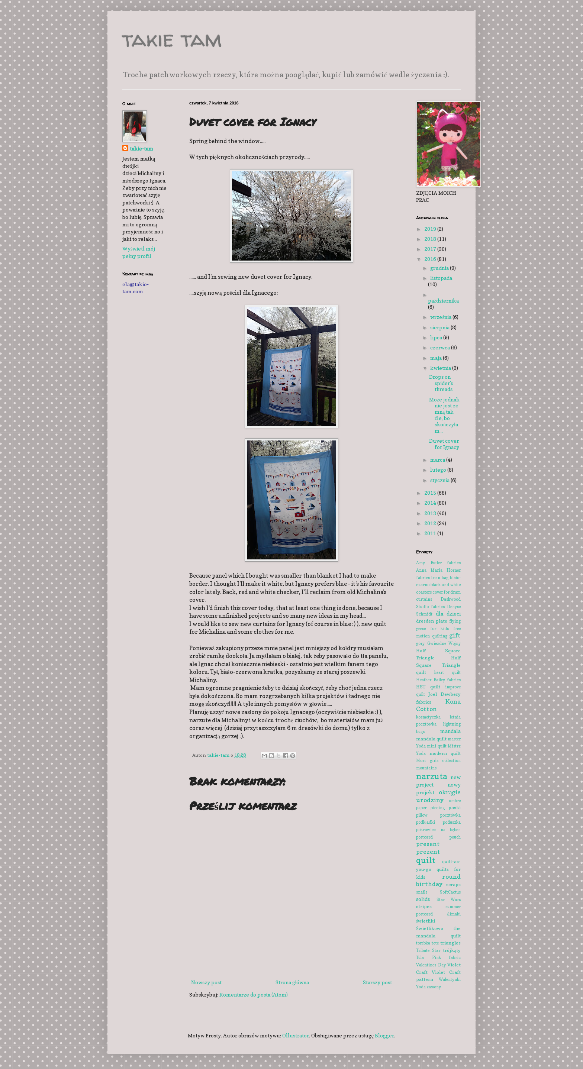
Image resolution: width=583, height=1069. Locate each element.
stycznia (440, 480)
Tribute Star (428, 950)
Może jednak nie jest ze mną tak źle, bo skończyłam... (444, 415)
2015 (430, 493)
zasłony (433, 986)
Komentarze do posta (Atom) (253, 994)
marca (438, 459)
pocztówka (450, 815)
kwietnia (441, 368)
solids (423, 899)
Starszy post (377, 982)
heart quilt (447, 672)
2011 (430, 533)
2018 (430, 239)
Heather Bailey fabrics (438, 679)
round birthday (438, 880)
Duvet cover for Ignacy (444, 443)
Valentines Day (431, 965)
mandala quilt (431, 739)
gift (455, 635)
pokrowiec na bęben (438, 829)
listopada (441, 278)
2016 (430, 259)
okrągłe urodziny (438, 796)
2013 (430, 513)
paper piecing (430, 807)
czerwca (440, 347)
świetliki (425, 921)
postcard (424, 837)
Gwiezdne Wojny (444, 643)
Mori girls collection (438, 760)
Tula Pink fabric (438, 957)
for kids (439, 628)
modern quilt (445, 753)
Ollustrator (295, 1035)
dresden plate (431, 621)
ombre (455, 800)
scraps (453, 884)
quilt (425, 860)
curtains (424, 599)
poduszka (452, 822)
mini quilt (436, 746)
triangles (450, 943)
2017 (430, 249)
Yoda (421, 986)
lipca (436, 337)
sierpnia (440, 327)
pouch (455, 837)
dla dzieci (448, 613)
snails (421, 892)
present (428, 843)
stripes (424, 906)
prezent (428, 851)
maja (436, 358)
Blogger (384, 1035)
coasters (424, 592)
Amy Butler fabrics (438, 562)
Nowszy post (206, 982)
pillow (422, 815)
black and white (446, 584)
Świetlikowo (429, 928)
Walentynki (450, 979)
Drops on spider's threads (441, 383)
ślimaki (454, 914)
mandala (450, 731)
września (441, 317)
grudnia (440, 268)
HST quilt (428, 686)
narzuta (431, 776)
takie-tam (141, 148)
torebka (423, 943)
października (443, 300)
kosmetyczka (428, 717)
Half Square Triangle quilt (438, 665)
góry (420, 643)
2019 (430, 229)
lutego (438, 469)
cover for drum (446, 592)
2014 (430, 503)
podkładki (425, 822)
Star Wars (449, 899)
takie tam (172, 38)
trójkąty (452, 950)
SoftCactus (450, 892)
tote (435, 943)
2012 (430, 523)
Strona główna (292, 982)
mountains (426, 768)
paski (454, 807)
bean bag (439, 577)
